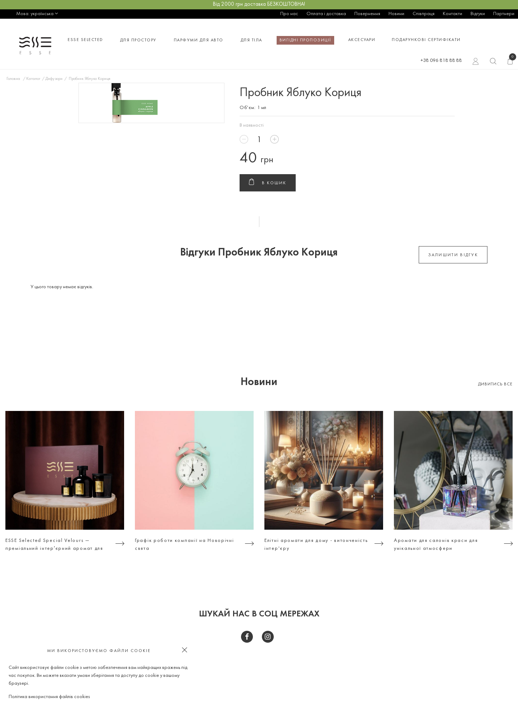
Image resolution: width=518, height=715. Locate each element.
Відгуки (478, 14)
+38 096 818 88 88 (441, 60)
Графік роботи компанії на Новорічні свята (184, 544)
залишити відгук (453, 255)
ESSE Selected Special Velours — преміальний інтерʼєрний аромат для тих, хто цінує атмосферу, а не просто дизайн (57, 545)
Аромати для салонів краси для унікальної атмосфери (436, 544)
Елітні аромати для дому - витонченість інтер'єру (316, 544)
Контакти (452, 14)
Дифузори (54, 79)
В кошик (267, 183)
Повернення (367, 14)
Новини (396, 14)
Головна (13, 79)
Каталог (33, 79)
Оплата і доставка (326, 14)
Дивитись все (495, 384)
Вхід (476, 62)
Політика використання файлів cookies (49, 696)
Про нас (289, 14)
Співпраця (424, 14)
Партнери (503, 14)
